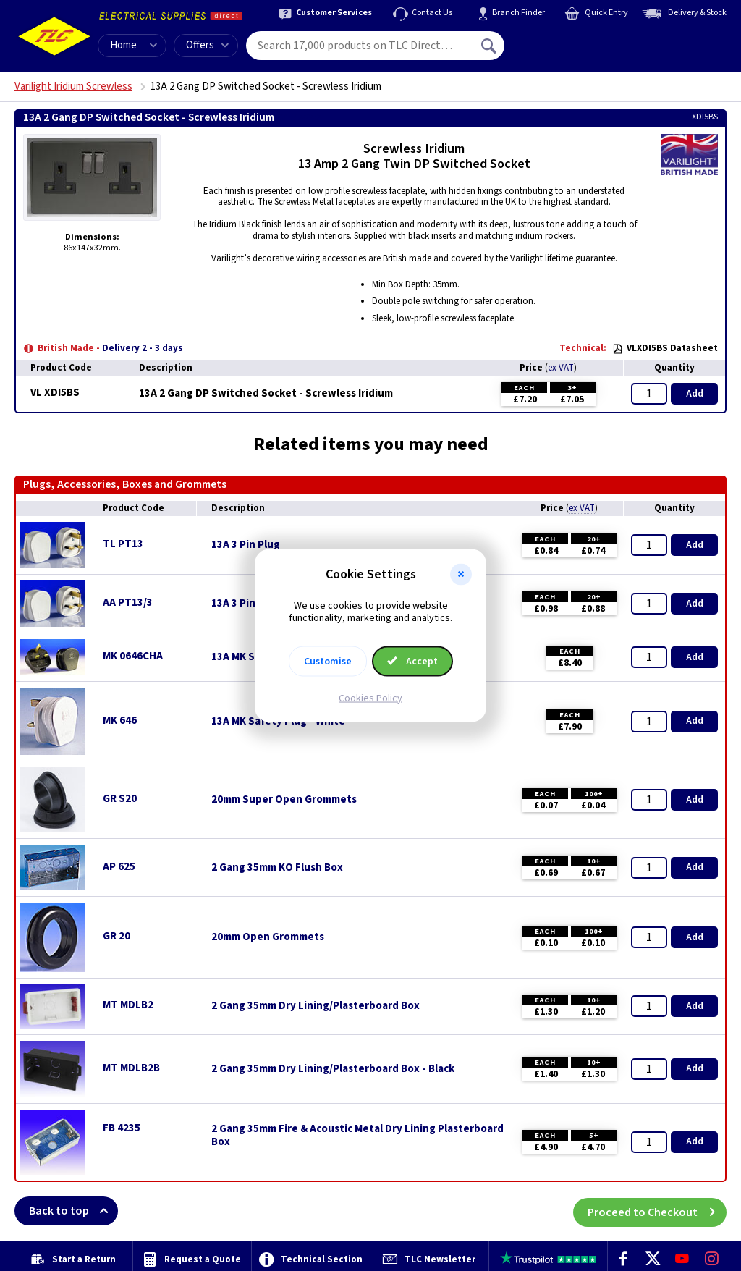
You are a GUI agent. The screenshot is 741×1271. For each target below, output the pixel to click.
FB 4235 (121, 1128)
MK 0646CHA (133, 656)
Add (694, 394)
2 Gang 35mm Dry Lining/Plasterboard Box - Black (332, 1069)
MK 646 (120, 720)
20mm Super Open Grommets (284, 799)
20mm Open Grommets (267, 937)
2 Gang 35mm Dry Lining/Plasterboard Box (315, 1006)
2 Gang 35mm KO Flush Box (277, 867)
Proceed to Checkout (657, 1210)
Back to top (73, 1210)
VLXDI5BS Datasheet (665, 348)
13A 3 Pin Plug (245, 545)
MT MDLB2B (131, 1068)
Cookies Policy (370, 698)
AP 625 (119, 866)
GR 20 (116, 936)
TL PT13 (123, 544)
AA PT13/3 (128, 602)
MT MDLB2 (128, 1005)
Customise (328, 661)
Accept (412, 661)
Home (123, 45)
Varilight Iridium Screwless (73, 86)
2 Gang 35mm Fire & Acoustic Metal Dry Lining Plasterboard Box (357, 1136)
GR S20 (120, 798)
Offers (207, 45)
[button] (461, 575)
